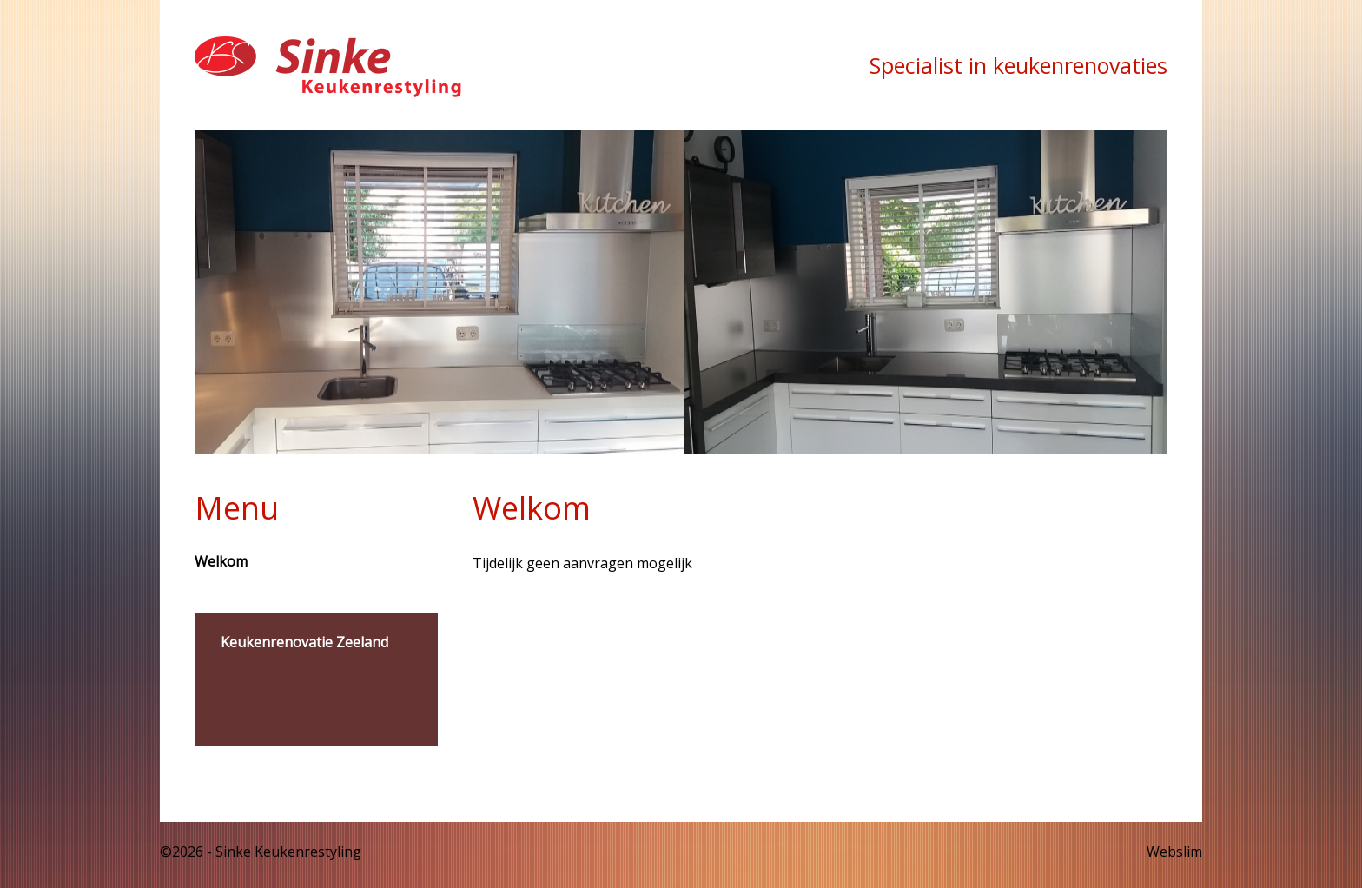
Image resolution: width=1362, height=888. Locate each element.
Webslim (1174, 851)
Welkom (221, 561)
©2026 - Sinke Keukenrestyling (260, 851)
